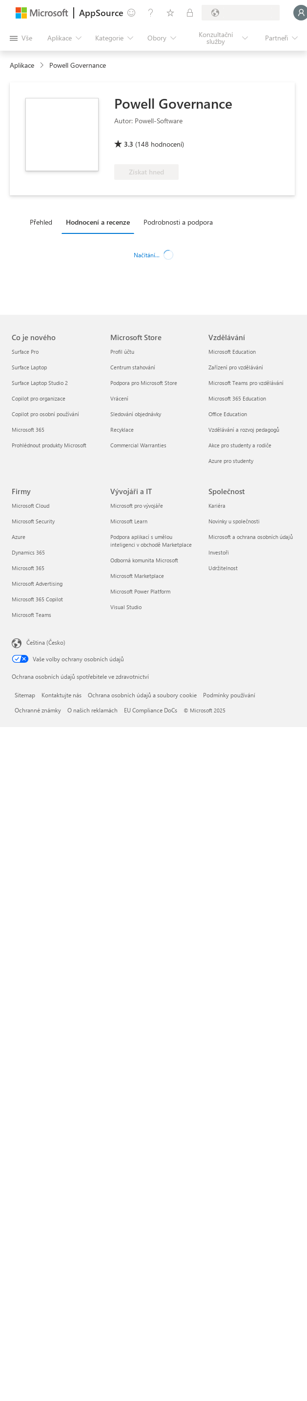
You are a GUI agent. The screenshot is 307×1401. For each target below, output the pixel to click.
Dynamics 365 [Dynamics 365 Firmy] (28, 552)
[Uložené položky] (170, 12)
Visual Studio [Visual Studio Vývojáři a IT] (126, 607)
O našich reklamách (92, 710)
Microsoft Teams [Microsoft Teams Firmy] (31, 614)
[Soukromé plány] (190, 12)
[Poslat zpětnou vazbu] (131, 12)
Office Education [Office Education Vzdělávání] (227, 414)
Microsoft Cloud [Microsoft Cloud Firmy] (30, 505)
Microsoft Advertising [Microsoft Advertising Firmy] (37, 583)
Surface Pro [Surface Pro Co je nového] (25, 351)
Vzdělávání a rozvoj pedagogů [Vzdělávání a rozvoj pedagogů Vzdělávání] (243, 429)
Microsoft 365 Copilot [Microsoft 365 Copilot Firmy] (37, 599)
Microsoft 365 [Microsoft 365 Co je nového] (28, 429)
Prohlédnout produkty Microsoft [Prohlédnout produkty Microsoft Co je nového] (49, 445)
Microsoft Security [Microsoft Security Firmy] (33, 521)
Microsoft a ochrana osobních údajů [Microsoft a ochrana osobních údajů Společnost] (250, 536)
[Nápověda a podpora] (151, 12)
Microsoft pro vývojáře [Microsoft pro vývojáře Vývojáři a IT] (136, 505)
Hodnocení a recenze (98, 222)
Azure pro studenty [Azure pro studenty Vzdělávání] (230, 460)
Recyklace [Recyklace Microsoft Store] (122, 429)
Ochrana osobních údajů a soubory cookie (142, 695)
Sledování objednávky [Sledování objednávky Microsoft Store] (135, 414)
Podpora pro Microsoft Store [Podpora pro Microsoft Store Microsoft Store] (143, 382)
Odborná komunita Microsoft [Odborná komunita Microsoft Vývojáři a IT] (144, 560)
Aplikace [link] (22, 65)
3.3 (128, 144)
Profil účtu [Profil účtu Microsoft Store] (122, 351)
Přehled (41, 222)
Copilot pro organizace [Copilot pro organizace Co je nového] (38, 398)
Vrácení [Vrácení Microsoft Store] (119, 398)
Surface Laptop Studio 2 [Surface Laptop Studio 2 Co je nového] (40, 382)
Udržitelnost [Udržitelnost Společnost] (223, 568)
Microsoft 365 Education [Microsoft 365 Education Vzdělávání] (237, 398)
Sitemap (25, 695)
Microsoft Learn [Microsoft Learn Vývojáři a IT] (128, 521)
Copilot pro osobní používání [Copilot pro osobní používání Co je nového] (45, 414)
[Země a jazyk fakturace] (241, 12)
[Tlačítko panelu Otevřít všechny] (21, 38)
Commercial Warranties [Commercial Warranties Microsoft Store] (138, 445)
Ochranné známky (38, 710)
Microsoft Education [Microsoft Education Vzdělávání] (232, 351)
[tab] (43, 221)
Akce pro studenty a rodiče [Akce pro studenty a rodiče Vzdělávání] (239, 445)
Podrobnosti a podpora (178, 222)
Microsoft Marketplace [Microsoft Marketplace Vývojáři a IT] (137, 575)
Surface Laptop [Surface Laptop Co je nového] (29, 367)
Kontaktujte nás (61, 695)
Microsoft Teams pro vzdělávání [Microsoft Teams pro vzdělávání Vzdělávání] (246, 382)
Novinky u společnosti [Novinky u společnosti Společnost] (234, 521)
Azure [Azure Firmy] (18, 536)
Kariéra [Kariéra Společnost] (216, 505)
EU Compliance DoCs (150, 710)
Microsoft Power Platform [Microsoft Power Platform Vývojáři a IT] (140, 591)
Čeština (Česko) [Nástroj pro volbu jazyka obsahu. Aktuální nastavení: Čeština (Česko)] (45, 642)
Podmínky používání (229, 695)
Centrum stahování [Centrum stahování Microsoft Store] (132, 367)
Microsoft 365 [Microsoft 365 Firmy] (28, 568)
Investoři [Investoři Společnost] (218, 552)
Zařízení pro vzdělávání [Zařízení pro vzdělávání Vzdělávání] (235, 367)
